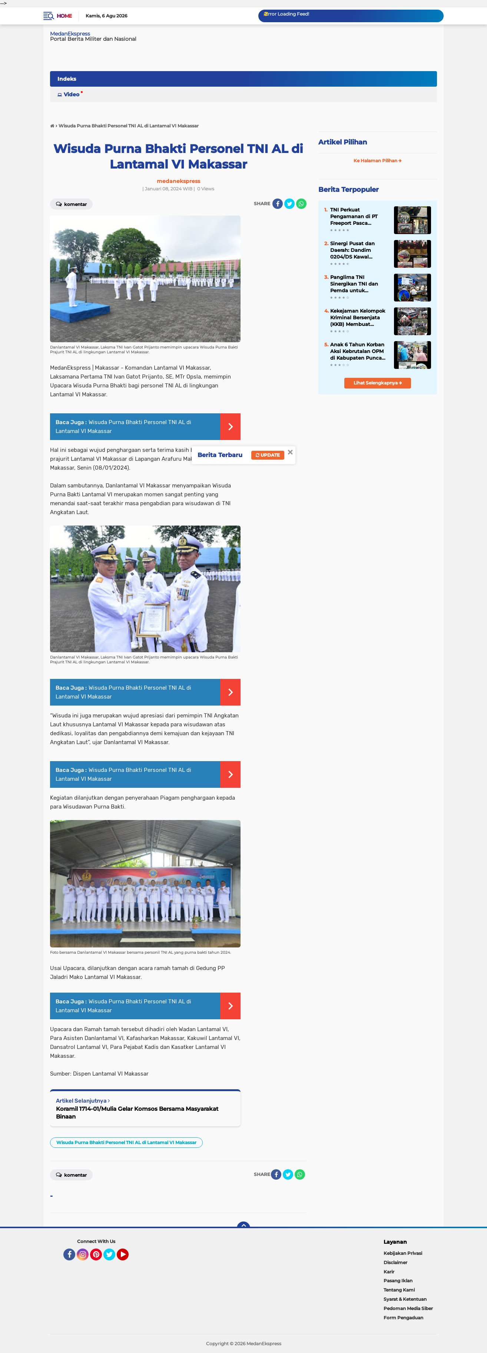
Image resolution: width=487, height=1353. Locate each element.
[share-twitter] (289, 204)
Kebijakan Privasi (403, 1253)
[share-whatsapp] (301, 204)
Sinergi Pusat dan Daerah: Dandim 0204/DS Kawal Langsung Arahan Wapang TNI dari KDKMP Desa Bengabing (352, 250)
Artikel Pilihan (342, 142)
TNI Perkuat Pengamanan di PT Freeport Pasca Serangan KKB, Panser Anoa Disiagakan (357, 217)
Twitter (112, 1258)
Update (268, 455)
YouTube (128, 1258)
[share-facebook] (277, 204)
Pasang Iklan (398, 1280)
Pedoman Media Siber (408, 1308)
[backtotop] (243, 1228)
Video (71, 94)
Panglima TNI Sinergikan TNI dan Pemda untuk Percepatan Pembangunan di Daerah (354, 284)
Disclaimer (395, 1262)
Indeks (66, 79)
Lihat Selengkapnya (378, 383)
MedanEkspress (70, 33)
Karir (389, 1271)
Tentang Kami (399, 1290)
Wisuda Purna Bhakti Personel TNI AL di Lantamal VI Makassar (126, 1142)
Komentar (71, 204)
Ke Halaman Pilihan (378, 160)
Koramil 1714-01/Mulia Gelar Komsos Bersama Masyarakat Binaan (137, 1112)
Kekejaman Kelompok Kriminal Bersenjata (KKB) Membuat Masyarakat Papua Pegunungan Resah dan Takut (357, 318)
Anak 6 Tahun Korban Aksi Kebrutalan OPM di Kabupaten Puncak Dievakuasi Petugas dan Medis (357, 351)
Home (64, 16)
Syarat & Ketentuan (405, 1299)
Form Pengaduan (403, 1317)
